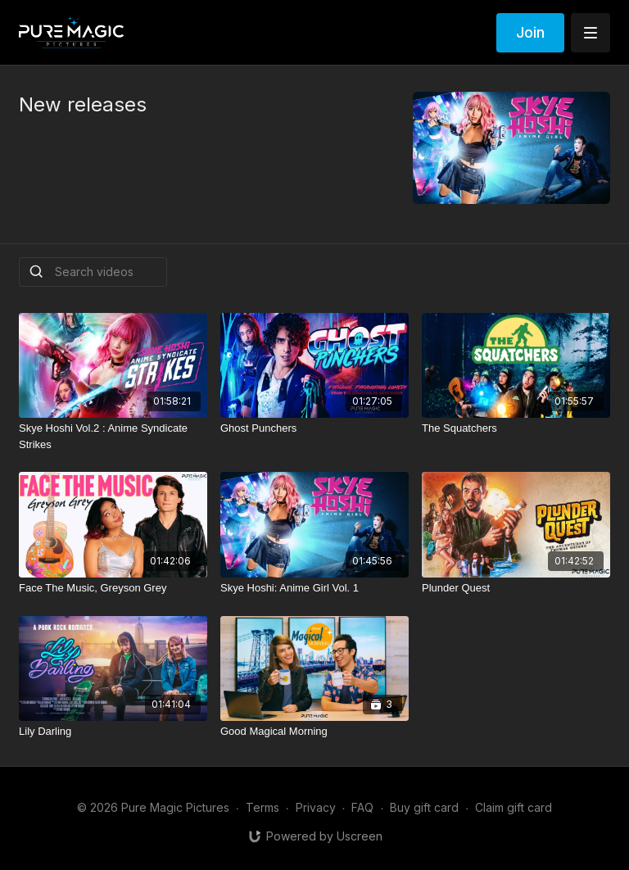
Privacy (316, 807)
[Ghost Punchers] (314, 428)
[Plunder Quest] (516, 588)
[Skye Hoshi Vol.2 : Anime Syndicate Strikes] (113, 436)
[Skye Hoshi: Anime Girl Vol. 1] (314, 588)
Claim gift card (513, 807)
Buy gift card (424, 807)
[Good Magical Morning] (314, 731)
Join (530, 32)
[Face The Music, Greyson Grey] (113, 588)
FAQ (362, 807)
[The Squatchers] (516, 428)
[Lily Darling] (113, 731)
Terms (262, 807)
